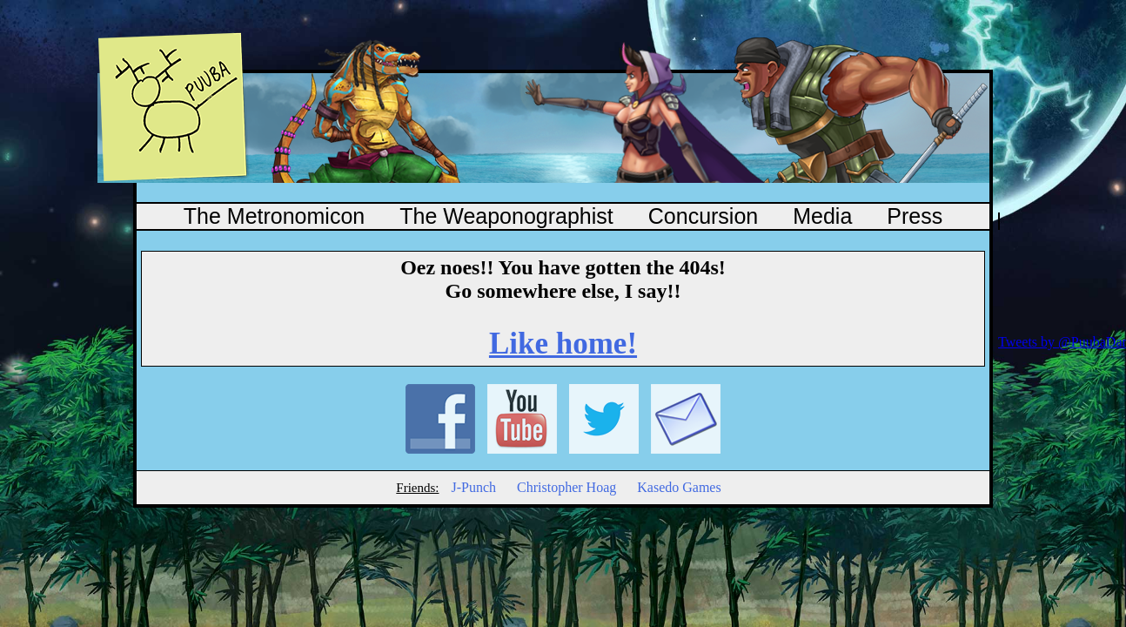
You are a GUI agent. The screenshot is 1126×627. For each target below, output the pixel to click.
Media (822, 216)
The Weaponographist (506, 216)
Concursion (703, 216)
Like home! (563, 344)
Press (914, 216)
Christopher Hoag (566, 487)
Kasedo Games (679, 487)
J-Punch (473, 487)
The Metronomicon (274, 216)
